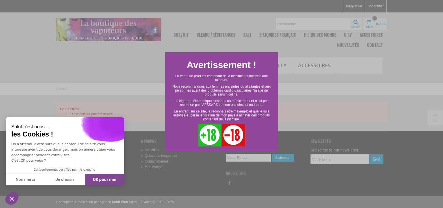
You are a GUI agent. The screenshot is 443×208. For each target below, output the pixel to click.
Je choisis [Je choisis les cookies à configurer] (65, 179)
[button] (12, 198)
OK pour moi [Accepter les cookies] (104, 179)
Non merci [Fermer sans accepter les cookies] (25, 179)
